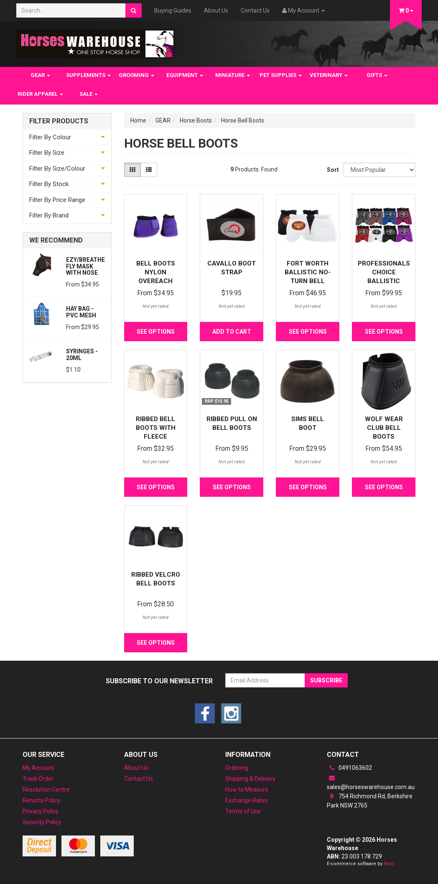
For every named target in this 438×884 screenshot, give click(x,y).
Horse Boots (196, 120)
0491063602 (349, 767)
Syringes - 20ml (82, 354)
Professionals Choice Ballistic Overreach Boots (384, 281)
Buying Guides (172, 10)
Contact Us (255, 10)
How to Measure (246, 789)
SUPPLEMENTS (88, 75)
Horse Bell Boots (242, 120)
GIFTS (377, 75)
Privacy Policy (41, 811)
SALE (88, 94)
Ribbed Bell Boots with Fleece (156, 427)
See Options (156, 331)
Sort (332, 169)
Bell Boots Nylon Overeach (155, 272)
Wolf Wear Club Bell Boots (384, 427)
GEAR (40, 75)
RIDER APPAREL (40, 94)
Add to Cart (231, 331)
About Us (216, 10)
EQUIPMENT (184, 75)
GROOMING (136, 75)
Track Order (38, 778)
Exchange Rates (246, 800)
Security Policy (42, 822)
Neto (389, 863)
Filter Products (58, 121)
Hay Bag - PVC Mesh (81, 311)
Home (138, 120)
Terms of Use (243, 811)
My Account (38, 767)
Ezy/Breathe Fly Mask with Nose (85, 266)
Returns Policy (41, 800)
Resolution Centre (46, 789)
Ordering (236, 767)
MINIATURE (232, 75)
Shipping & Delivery (250, 778)
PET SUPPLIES (281, 75)
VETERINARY (329, 75)
